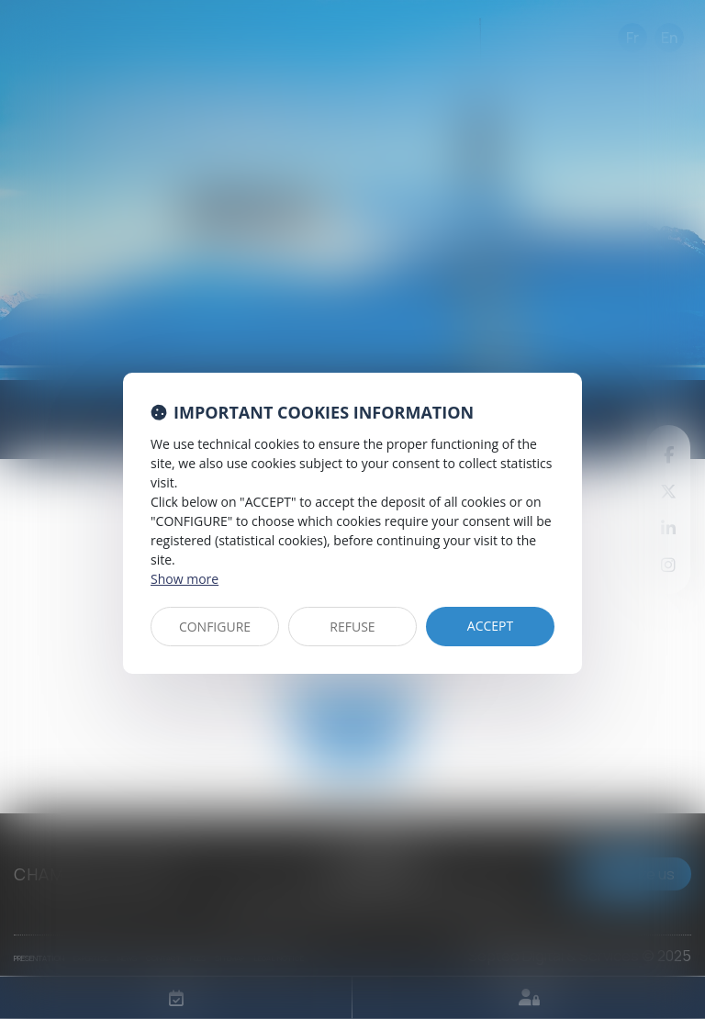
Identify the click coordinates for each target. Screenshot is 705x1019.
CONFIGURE (215, 626)
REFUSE (352, 626)
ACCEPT (490, 625)
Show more (184, 579)
